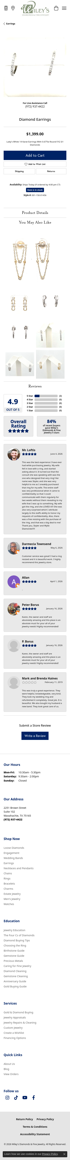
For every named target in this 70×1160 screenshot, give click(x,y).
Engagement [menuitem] (11, 853)
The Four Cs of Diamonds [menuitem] (19, 935)
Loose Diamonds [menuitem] (14, 847)
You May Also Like (35, 222)
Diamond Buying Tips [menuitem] (17, 940)
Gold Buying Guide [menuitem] (15, 986)
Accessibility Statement (35, 1134)
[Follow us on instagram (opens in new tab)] (7, 1097)
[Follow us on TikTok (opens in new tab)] (16, 1097)
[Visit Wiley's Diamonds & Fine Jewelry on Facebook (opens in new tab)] (33, 1097)
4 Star (30, 399)
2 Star (30, 406)
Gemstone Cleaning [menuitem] (16, 976)
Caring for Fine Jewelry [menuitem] (17, 966)
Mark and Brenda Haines (40, 678)
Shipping (19, 171)
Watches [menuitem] (9, 904)
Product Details (35, 213)
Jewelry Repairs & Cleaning (20, 1022)
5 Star (30, 395)
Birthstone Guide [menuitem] (14, 950)
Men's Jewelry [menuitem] (12, 899)
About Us (9, 1064)
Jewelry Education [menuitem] (14, 930)
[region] (35, 67)
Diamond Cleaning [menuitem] (15, 971)
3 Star (30, 403)
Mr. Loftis (28, 450)
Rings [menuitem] (7, 878)
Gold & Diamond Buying (18, 1012)
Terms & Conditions (35, 1126)
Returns (51, 171)
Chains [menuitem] (8, 873)
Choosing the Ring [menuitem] (15, 945)
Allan (25, 578)
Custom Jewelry (13, 1027)
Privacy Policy (45, 1119)
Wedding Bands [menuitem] (13, 858)
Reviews (35, 386)
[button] (56, 8)
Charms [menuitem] (8, 888)
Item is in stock (35, 189)
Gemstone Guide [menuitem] (14, 955)
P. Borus (27, 641)
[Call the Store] (13, 819)
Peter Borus (30, 605)
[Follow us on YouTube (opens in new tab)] (24, 1097)
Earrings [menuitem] (9, 863)
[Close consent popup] (64, 1154)
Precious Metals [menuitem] (13, 961)
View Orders (11, 1074)
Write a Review (35, 736)
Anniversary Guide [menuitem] (15, 981)
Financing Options (15, 1038)
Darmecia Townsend (36, 544)
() (60, 395)
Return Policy (24, 1119)
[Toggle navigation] (64, 8)
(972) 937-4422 (35, 106)
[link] (6, 8)
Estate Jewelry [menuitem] (12, 894)
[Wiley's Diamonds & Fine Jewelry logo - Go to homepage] (35, 8)
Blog (6, 1069)
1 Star (30, 410)
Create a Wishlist (14, 1033)
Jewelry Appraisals (15, 1017)
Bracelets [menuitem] (9, 883)
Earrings (10, 23)
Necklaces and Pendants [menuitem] (18, 868)
